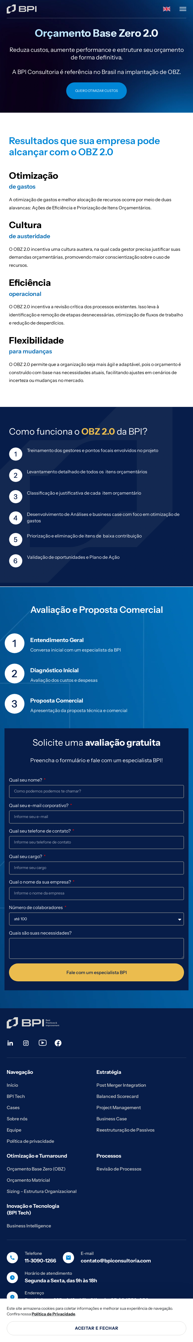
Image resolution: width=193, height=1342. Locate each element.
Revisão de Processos (118, 1169)
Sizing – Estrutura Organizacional (42, 1191)
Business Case (111, 1118)
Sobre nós (17, 1118)
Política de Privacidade (53, 1313)
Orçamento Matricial (28, 1180)
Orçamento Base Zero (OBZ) (36, 1169)
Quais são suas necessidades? (40, 933)
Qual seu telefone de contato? (40, 831)
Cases (13, 1107)
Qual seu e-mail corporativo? (39, 805)
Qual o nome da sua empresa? (40, 882)
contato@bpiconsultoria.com (116, 1261)
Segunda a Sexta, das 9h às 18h (61, 1281)
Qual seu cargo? (26, 856)
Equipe (14, 1130)
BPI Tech (16, 1096)
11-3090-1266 (40, 1261)
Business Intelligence (29, 1226)
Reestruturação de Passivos (125, 1130)
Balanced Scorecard (117, 1096)
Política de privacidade (30, 1141)
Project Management (118, 1107)
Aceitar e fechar (96, 1328)
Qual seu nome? (26, 780)
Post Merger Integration (121, 1085)
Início (12, 1085)
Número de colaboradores (36, 907)
